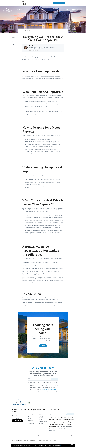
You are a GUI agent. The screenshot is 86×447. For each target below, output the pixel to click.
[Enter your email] (40, 379)
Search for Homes (45, 9)
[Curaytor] (17, 421)
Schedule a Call (42, 419)
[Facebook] (12, 415)
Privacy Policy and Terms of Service (49, 389)
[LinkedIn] (16, 415)
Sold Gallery (41, 423)
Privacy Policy (71, 435)
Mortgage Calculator (43, 421)
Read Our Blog (31, 423)
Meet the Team (31, 414)
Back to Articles (27, 30)
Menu (66, 9)
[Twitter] (14, 415)
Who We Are (20, 9)
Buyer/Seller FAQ (32, 9)
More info (61, 445)
